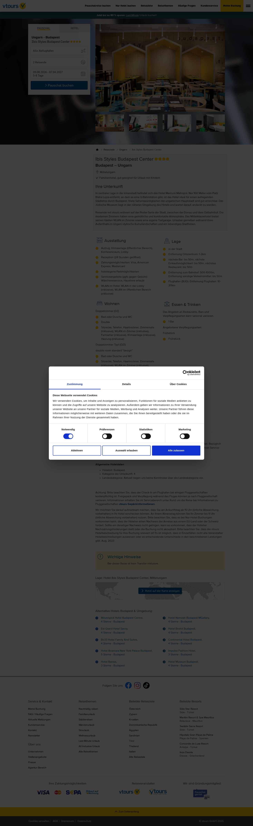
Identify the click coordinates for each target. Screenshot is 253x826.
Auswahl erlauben (126, 450)
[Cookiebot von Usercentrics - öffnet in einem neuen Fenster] (185, 372)
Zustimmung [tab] (75, 384)
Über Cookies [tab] (178, 384)
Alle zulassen (176, 450)
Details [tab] (126, 384)
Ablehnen (77, 450)
